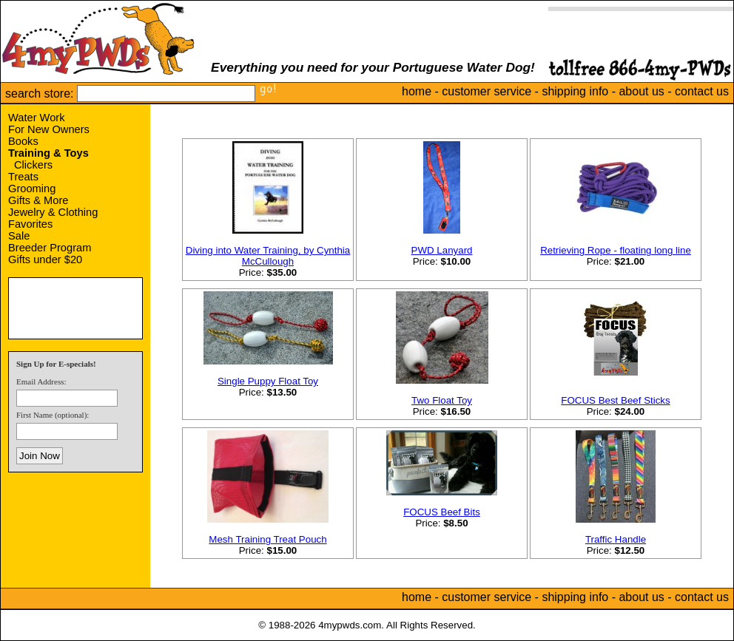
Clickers (33, 165)
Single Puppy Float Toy (268, 381)
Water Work (36, 117)
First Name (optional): (52, 414)
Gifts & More (38, 200)
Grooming (31, 188)
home (416, 91)
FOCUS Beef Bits (441, 512)
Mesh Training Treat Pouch (267, 539)
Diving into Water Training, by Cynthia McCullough (268, 256)
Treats (23, 177)
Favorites (30, 224)
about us (641, 91)
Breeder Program (49, 248)
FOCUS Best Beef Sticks (615, 400)
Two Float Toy (441, 400)
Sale (19, 236)
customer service (486, 91)
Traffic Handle (615, 539)
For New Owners (49, 129)
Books (23, 141)
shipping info (575, 91)
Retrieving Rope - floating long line (615, 250)
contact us (702, 91)
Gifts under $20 (45, 259)
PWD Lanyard (442, 250)
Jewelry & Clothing (53, 212)
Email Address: (41, 381)
